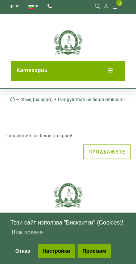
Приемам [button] (94, 251)
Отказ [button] (22, 251)
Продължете (106, 151)
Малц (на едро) (37, 99)
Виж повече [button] (27, 232)
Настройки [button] (56, 251)
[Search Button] (97, 6)
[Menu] (110, 70)
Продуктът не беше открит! (91, 99)
